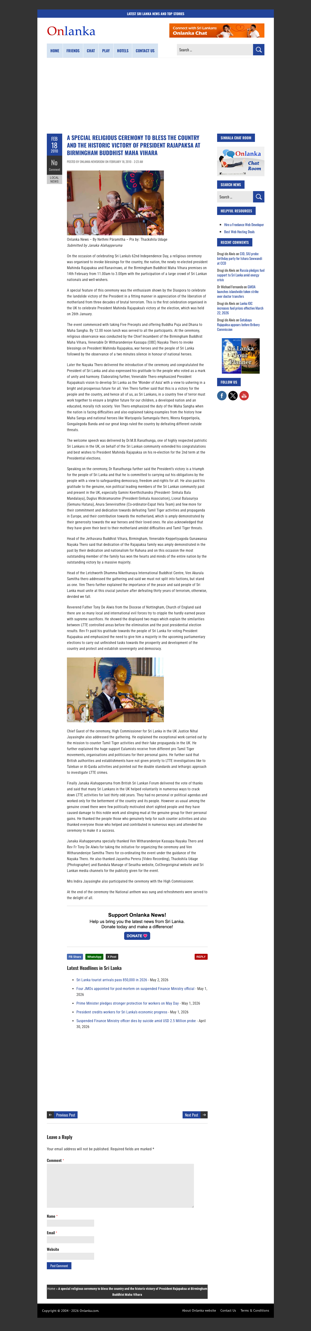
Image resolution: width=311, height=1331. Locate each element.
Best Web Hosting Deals (239, 231)
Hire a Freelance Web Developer (244, 224)
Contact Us (228, 1310)
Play (106, 50)
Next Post (191, 1115)
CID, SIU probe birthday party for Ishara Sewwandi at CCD (239, 258)
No (54, 162)
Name (52, 1216)
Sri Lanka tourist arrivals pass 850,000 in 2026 (111, 980)
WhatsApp (94, 957)
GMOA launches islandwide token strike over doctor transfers (237, 291)
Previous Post (65, 1115)
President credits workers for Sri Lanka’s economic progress (121, 1012)
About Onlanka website (199, 1310)
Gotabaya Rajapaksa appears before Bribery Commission (238, 324)
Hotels (122, 50)
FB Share (75, 957)
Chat (91, 50)
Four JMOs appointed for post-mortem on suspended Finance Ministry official (135, 988)
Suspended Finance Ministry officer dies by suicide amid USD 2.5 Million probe (136, 1021)
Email (52, 1232)
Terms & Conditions (255, 1310)
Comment (54, 169)
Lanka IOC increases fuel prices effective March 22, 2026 (240, 308)
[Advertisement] (155, 96)
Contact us (145, 50)
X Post (112, 957)
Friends (72, 50)
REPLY (201, 957)
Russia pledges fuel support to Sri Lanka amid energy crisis (240, 274)
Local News (54, 179)
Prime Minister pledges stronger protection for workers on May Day (127, 1003)
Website (53, 1249)
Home (54, 50)
